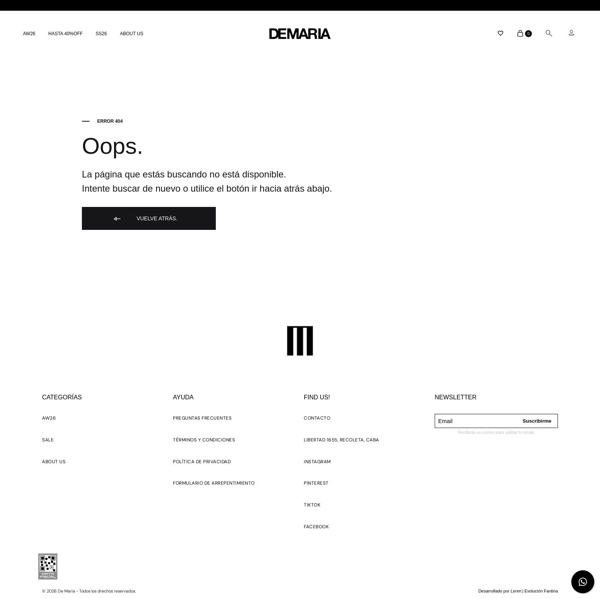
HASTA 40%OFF (65, 33)
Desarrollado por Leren (500, 591)
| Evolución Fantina (540, 591)
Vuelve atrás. (145, 219)
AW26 (29, 33)
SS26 (101, 33)
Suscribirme (537, 421)
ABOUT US (131, 33)
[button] (49, 419)
